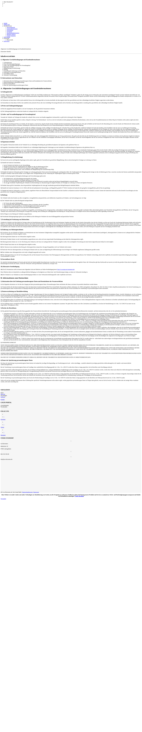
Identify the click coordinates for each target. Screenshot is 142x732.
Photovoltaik (10, 40)
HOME (5, 23)
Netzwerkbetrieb (11, 27)
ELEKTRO (6, 38)
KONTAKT (7, 41)
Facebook (3, 419)
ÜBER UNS (7, 24)
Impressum (36, 492)
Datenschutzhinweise (27, 492)
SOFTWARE (7, 37)
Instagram (3, 435)
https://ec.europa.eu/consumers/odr (66, 269)
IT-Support (9, 31)
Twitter (2, 427)
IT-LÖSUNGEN (8, 26)
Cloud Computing (11, 35)
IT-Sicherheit (10, 30)
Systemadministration (12, 28)
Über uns (3, 394)
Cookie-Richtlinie (79, 496)
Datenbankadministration (13, 33)
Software (3, 397)
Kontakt (3, 399)
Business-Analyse (11, 34)
